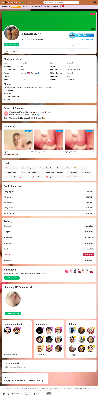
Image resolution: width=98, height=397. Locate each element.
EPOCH (74, 388)
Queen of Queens (39, 112)
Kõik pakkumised (36, 6)
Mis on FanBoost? (88, 39)
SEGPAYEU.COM (84, 388)
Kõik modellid (5, 6)
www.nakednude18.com (31, 388)
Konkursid (46, 6)
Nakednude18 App (56, 6)
